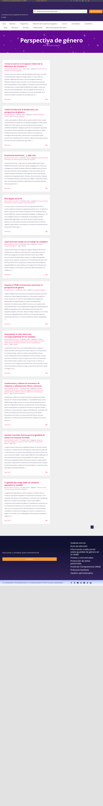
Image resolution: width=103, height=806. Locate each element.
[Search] (35, 11)
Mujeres (20, 159)
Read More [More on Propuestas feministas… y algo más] (7, 188)
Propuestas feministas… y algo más (20, 155)
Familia (22, 341)
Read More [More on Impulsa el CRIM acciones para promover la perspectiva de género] (7, 324)
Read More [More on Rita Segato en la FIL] (7, 231)
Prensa (6, 116)
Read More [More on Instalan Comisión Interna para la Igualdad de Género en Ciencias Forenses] (7, 472)
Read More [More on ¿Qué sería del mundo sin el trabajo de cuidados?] (7, 274)
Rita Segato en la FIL (13, 198)
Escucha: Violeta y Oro (41, 0)
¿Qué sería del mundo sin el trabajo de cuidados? (26, 242)
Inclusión (31, 341)
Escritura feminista (42, 158)
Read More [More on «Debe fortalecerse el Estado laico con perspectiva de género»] (7, 145)
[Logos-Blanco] (15, 3)
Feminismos (7, 159)
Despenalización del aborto (11, 341)
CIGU (14, 443)
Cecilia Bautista (10, 114)
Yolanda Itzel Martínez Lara (13, 69)
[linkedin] (88, 0)
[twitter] (74, 0)
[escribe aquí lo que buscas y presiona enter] (60, 11)
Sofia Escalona (10, 290)
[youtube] (77, 0)
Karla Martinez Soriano (12, 158)
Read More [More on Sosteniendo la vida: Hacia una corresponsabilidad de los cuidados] (7, 373)
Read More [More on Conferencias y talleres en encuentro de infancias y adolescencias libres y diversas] (7, 425)
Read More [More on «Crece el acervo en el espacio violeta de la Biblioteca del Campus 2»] (7, 99)
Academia (39, 388)
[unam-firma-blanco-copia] (6, 542)
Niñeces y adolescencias (27, 391)
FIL (12, 159)
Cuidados (39, 244)
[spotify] (82, 0)
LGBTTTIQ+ (17, 391)
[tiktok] (85, 0)
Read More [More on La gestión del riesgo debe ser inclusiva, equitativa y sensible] (7, 520)
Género (16, 159)
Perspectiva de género (16, 70)
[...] (36, 95)
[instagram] (79, 0)
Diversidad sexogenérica (26, 390)
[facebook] (71, 0)
